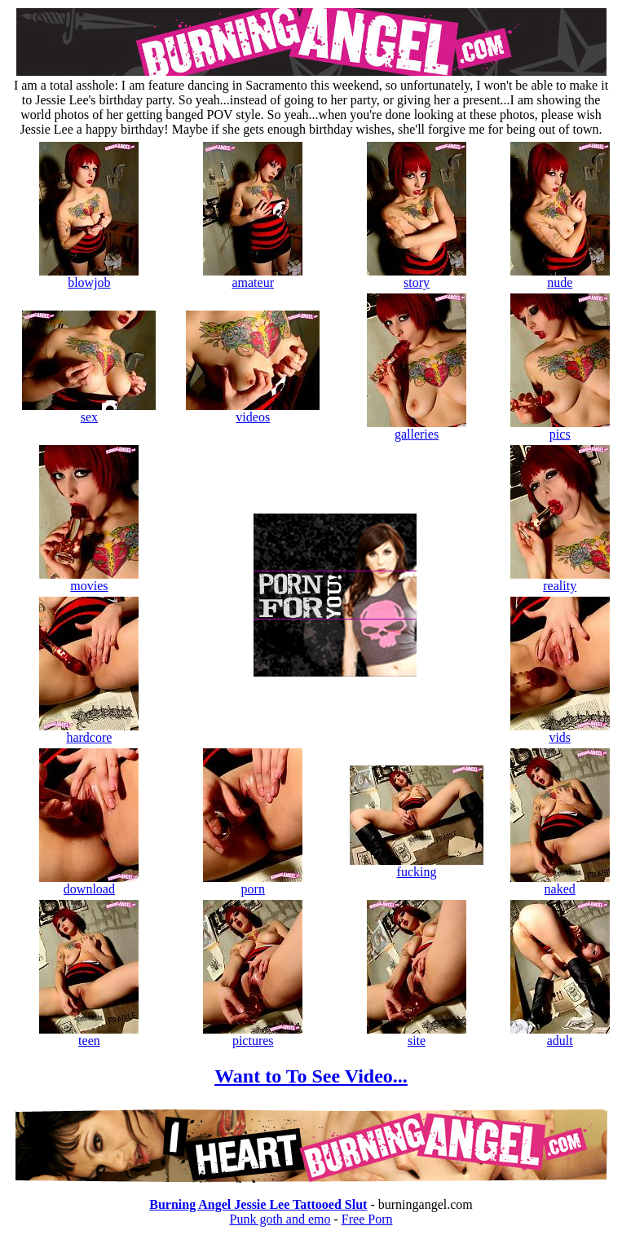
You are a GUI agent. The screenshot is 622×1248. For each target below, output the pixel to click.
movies (89, 580)
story (416, 276)
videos (253, 411)
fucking (416, 866)
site (416, 1034)
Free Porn (367, 1219)
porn (252, 883)
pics (560, 428)
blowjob (89, 276)
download (89, 883)
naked (560, 883)
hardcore (89, 731)
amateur (252, 276)
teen (89, 1034)
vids (560, 731)
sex (89, 411)
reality (560, 580)
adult (560, 1034)
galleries (416, 428)
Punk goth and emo (280, 1219)
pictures (252, 1034)
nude (560, 276)
